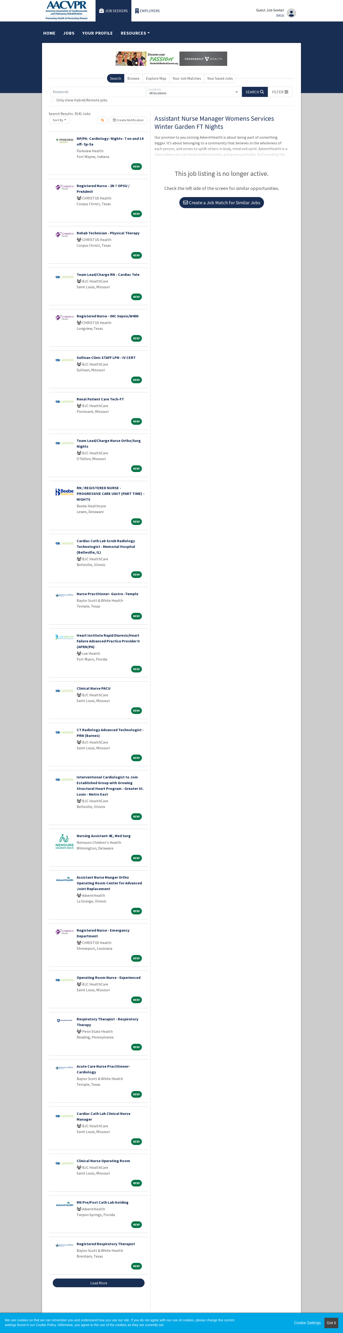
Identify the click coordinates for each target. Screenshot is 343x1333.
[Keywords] (98, 92)
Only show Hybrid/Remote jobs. (82, 100)
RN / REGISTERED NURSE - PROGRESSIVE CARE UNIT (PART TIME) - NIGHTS (111, 493)
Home (49, 33)
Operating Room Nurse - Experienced (108, 977)
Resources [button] (133, 33)
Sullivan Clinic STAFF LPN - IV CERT (106, 357)
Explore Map (156, 78)
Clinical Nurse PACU (94, 688)
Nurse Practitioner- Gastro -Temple (107, 593)
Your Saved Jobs (220, 78)
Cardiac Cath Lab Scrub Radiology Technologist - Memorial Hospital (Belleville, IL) (106, 546)
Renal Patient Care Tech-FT (100, 399)
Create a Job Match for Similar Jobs (221, 202)
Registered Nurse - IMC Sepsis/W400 (107, 316)
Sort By (58, 120)
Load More (98, 1283)
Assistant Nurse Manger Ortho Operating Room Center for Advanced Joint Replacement (109, 883)
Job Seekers (113, 11)
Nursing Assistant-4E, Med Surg (104, 835)
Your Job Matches (187, 78)
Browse (133, 78)
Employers (147, 11)
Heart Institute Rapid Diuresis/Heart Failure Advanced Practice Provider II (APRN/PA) (108, 641)
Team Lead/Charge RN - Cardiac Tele (108, 274)
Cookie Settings (307, 1323)
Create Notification (128, 120)
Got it (331, 1323)
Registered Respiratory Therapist (106, 1243)
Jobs (69, 33)
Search (115, 78)
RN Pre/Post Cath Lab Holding (103, 1202)
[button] (280, 92)
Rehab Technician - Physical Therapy (108, 233)
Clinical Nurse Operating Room (103, 1160)
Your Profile (97, 33)
